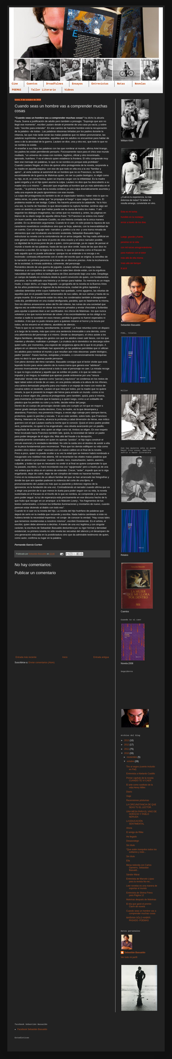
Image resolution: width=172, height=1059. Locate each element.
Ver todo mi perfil (129, 957)
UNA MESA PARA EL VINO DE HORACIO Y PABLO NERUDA (141, 814)
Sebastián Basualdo (134, 952)
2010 (127, 753)
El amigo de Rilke (134, 832)
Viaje (128, 796)
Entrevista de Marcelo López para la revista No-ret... (140, 880)
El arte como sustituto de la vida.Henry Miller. (139, 786)
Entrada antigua (101, 657)
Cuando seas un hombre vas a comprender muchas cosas (141, 912)
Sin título (130, 845)
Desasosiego (132, 841)
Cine (15, 83)
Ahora (129, 828)
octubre (131, 761)
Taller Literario (43, 89)
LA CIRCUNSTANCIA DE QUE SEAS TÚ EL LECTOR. (141, 805)
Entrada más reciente (26, 657)
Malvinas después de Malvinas (141, 899)
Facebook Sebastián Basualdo (32, 1029)
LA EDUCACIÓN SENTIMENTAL (135, 822)
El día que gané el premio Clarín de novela (138, 905)
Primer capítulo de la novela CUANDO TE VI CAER (140, 779)
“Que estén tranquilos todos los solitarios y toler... (141, 850)
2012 (127, 744)
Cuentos (32, 83)
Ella (128, 860)
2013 (127, 740)
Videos (69, 89)
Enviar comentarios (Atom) (42, 662)
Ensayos (77, 83)
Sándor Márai (132, 874)
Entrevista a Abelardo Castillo (140, 773)
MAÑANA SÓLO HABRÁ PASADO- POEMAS (138, 919)
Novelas (140, 83)
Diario (129, 791)
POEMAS (16, 89)
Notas (121, 83)
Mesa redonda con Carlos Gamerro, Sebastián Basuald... (138, 868)
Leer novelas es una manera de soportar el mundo (141, 887)
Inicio (65, 657)
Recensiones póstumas (137, 800)
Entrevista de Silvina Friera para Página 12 (139, 894)
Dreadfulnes (54, 83)
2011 (127, 749)
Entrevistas (99, 83)
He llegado (131, 836)
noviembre (132, 757)
